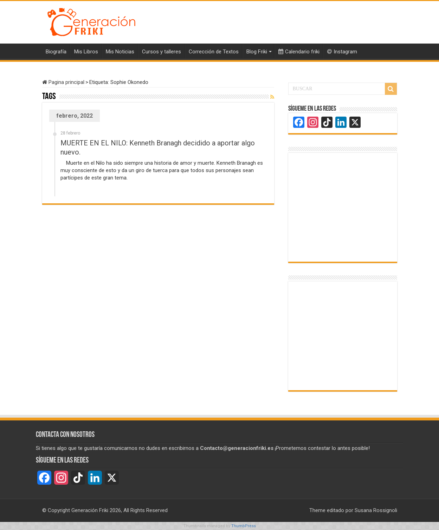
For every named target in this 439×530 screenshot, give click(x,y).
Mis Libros (86, 51)
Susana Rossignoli (376, 510)
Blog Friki (256, 51)
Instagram (342, 51)
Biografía (56, 51)
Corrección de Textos (214, 51)
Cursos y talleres (161, 51)
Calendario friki (298, 51)
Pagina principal (63, 82)
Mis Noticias (120, 51)
